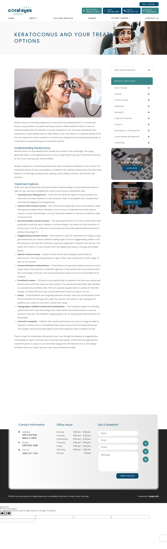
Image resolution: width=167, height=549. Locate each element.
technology (120, 144)
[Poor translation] (7, 513)
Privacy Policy (74, 496)
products (118, 125)
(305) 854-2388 (30, 445)
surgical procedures (124, 119)
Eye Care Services (63, 18)
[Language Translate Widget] (149, 4)
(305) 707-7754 (30, 453)
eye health (119, 113)
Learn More (132, 170)
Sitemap (85, 496)
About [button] (33, 18)
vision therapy (121, 88)
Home (11, 18)
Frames (92, 18)
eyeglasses (119, 106)
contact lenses (121, 100)
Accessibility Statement (57, 496)
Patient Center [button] (121, 18)
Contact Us (152, 18)
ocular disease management (128, 138)
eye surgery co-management (128, 132)
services (118, 94)
